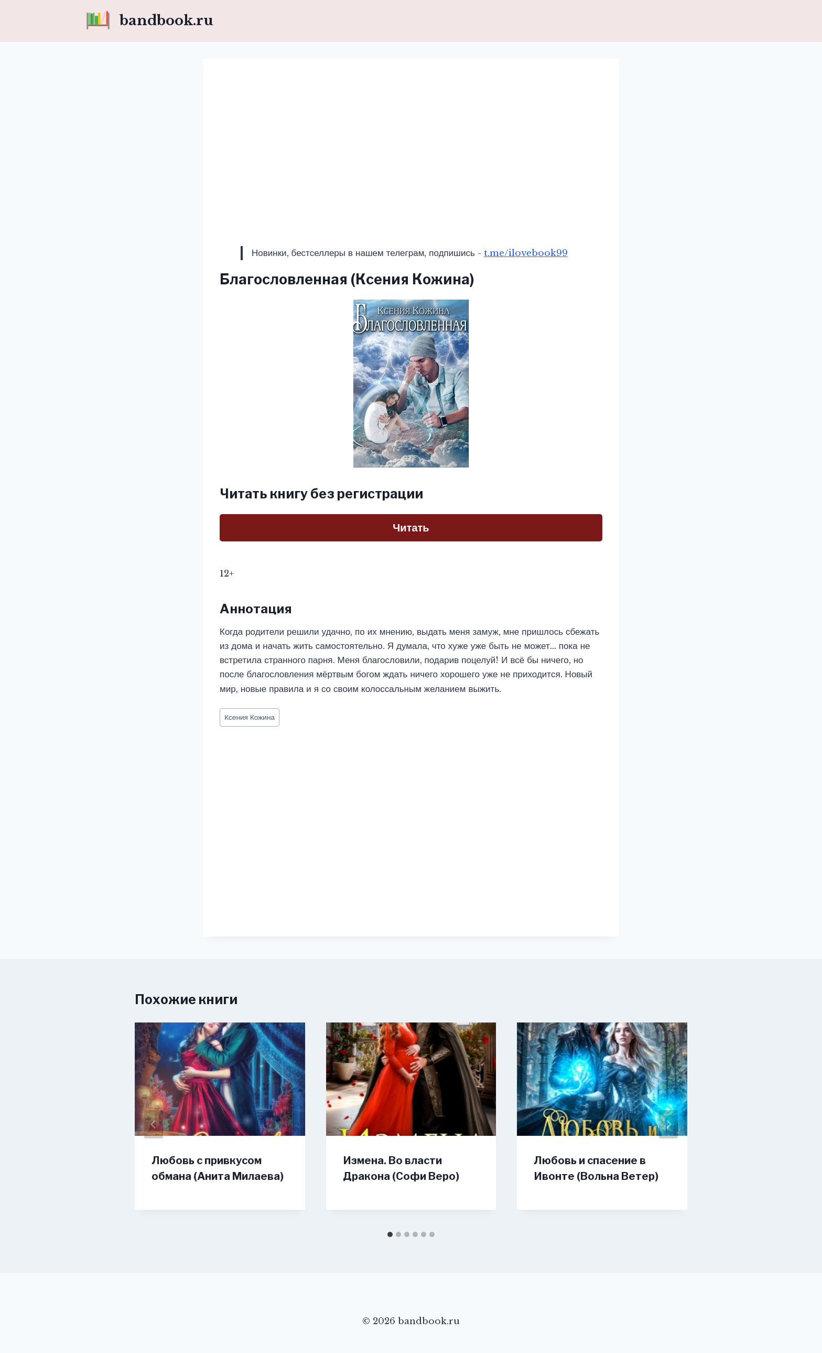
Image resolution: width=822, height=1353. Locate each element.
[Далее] (668, 1124)
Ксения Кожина (249, 717)
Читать (411, 527)
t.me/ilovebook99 (526, 253)
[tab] (390, 1234)
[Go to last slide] (153, 1124)
